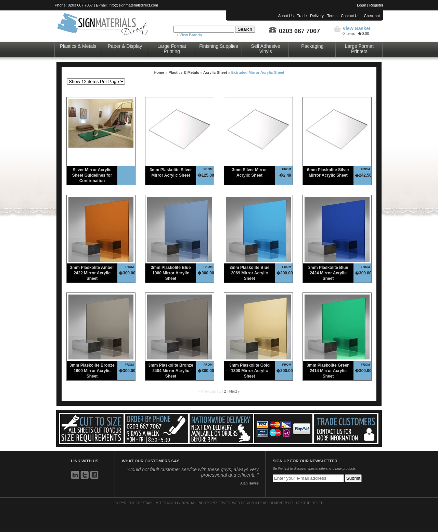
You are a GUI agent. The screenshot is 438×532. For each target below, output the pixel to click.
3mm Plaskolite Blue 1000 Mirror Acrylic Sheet (171, 273)
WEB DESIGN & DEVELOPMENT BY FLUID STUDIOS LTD (277, 503)
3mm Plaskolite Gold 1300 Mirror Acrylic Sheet (249, 371)
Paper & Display (125, 46)
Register (376, 5)
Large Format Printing (171, 48)
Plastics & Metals (78, 46)
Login (361, 5)
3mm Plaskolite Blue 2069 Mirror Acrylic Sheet (250, 273)
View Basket (356, 28)
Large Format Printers (359, 48)
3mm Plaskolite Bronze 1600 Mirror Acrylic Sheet (91, 371)
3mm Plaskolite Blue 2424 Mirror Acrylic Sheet (328, 273)
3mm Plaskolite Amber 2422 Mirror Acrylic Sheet (92, 273)
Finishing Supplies (218, 46)
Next (233, 391)
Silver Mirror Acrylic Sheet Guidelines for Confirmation (92, 175)
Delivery (317, 16)
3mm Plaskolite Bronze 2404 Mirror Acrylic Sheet (170, 371)
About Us (286, 16)
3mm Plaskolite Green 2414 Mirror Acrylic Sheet (328, 371)
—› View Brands (187, 35)
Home (159, 72)
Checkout (372, 16)
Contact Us (350, 16)
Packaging (312, 46)
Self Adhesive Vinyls (265, 48)
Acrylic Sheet (215, 72)
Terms (332, 16)
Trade (302, 16)
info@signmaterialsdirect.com (133, 5)
